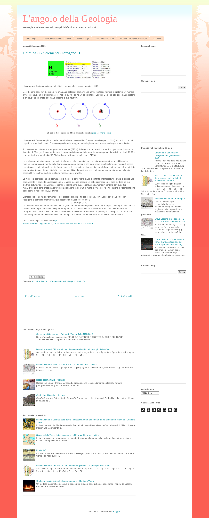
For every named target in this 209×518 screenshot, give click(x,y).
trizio (109, 133)
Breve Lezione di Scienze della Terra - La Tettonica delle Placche (66, 364)
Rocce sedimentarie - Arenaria (50, 380)
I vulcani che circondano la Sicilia (56, 39)
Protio (79, 281)
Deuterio (45, 281)
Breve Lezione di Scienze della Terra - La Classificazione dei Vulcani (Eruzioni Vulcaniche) (169, 242)
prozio (94, 133)
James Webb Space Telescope (133, 39)
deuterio (101, 133)
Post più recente (33, 296)
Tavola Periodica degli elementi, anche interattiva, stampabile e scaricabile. (58, 223)
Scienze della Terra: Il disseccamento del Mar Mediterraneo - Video (67, 435)
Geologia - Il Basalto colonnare (50, 395)
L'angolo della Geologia (70, 18)
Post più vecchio (125, 296)
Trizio (85, 281)
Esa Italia (157, 39)
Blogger (116, 511)
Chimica (36, 281)
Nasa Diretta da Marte (104, 39)
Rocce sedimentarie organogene (170, 198)
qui (55, 220)
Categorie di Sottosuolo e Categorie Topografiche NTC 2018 (64, 334)
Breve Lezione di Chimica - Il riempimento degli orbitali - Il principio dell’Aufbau (73, 349)
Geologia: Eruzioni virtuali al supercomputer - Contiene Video (65, 481)
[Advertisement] (82, 313)
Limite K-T (41, 450)
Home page (31, 39)
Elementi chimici (58, 281)
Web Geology (83, 39)
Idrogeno (71, 281)
